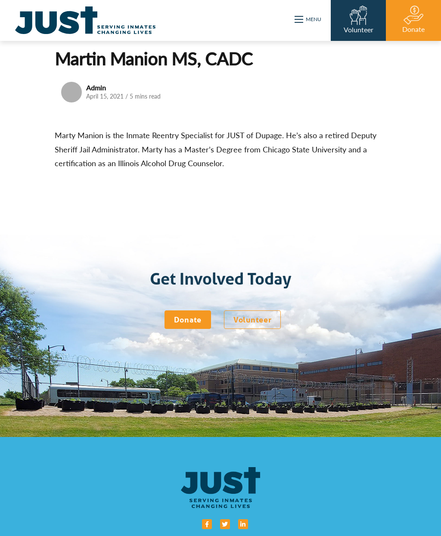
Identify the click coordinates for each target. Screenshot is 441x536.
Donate (188, 319)
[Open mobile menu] (308, 19)
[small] (207, 524)
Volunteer (252, 319)
